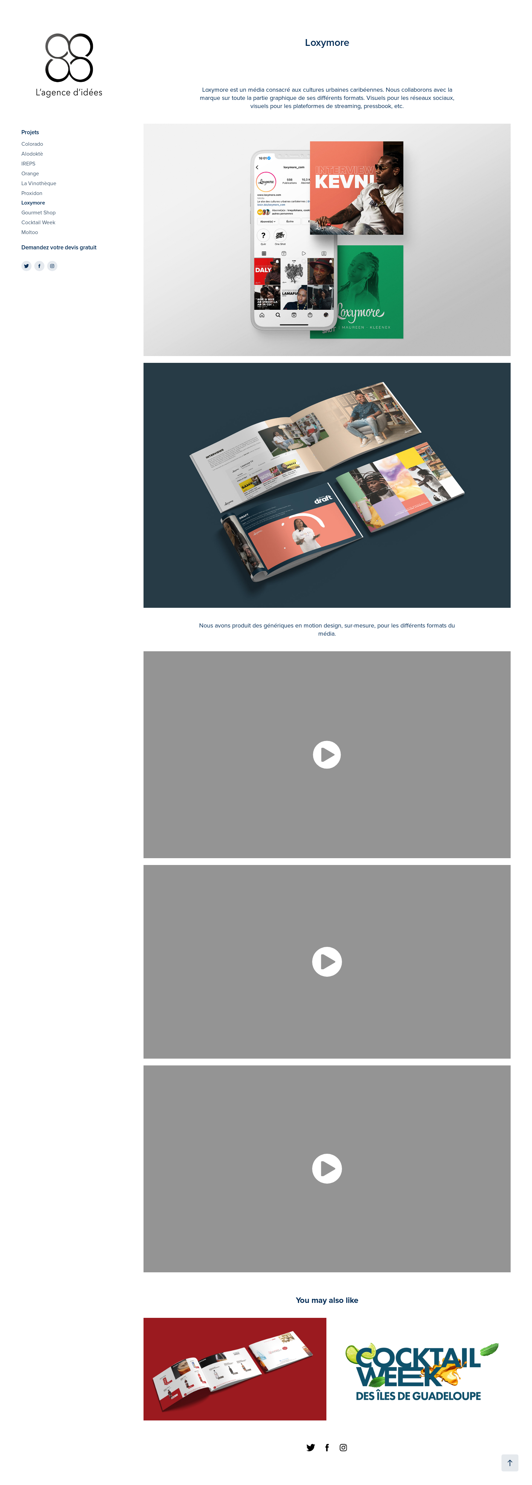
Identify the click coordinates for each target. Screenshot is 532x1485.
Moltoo (29, 232)
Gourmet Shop (38, 212)
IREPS (28, 163)
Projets (30, 132)
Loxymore (33, 203)
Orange (30, 173)
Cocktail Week (38, 222)
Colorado (32, 143)
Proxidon (31, 193)
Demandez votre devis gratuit (58, 247)
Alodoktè (32, 153)
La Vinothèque (38, 183)
